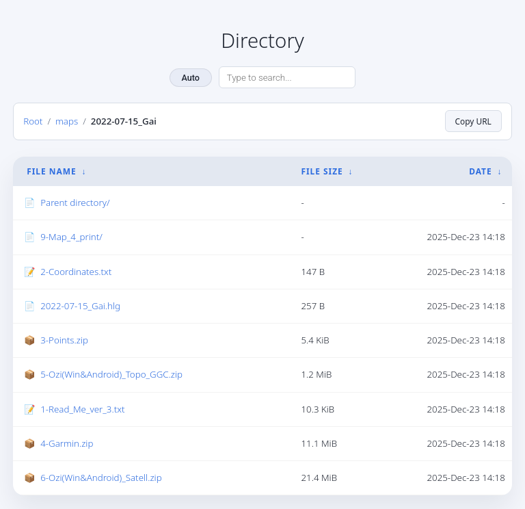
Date (480, 171)
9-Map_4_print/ (71, 237)
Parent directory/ (74, 202)
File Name (51, 171)
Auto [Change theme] (191, 78)
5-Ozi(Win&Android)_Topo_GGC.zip (111, 374)
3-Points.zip (64, 340)
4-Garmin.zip (66, 443)
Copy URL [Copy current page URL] (473, 121)
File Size (321, 171)
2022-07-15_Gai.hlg (80, 306)
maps (66, 121)
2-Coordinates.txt (75, 271)
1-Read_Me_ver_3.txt (82, 409)
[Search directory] (287, 77)
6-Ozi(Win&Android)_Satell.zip (100, 477)
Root (32, 121)
